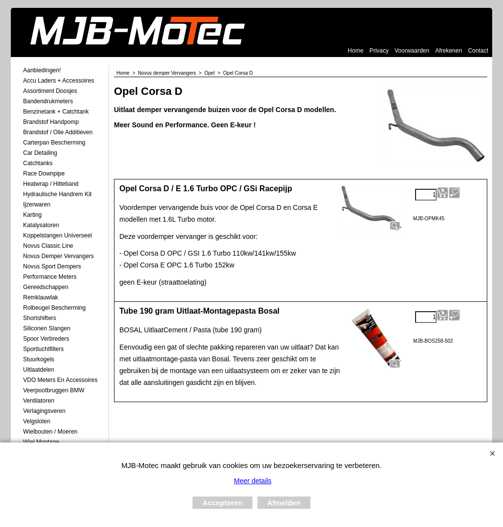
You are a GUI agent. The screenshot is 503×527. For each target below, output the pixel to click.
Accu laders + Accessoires (58, 80)
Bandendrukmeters (48, 101)
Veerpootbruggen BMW (53, 390)
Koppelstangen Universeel (57, 235)
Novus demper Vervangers (58, 256)
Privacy (379, 50)
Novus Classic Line (48, 245)
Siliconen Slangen (46, 328)
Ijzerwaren (36, 204)
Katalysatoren (41, 225)
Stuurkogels (38, 359)
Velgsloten (36, 421)
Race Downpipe (44, 173)
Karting (32, 214)
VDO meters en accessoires (60, 380)
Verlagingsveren (44, 411)
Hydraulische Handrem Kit (57, 194)
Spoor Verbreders (46, 338)
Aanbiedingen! (42, 70)
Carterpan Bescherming (54, 142)
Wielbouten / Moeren (50, 431)
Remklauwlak (40, 297)
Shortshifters (39, 318)
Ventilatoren (38, 400)
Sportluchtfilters (43, 349)
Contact (478, 50)
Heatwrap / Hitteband (51, 183)
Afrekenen (448, 50)
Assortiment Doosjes (50, 91)
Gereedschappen (45, 287)
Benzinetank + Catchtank (56, 111)
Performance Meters (50, 276)
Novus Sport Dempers (52, 266)
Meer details (252, 481)
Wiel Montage (41, 442)
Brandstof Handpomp (51, 121)
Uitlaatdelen (38, 369)
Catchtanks (38, 163)
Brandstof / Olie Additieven (57, 132)
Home (355, 50)
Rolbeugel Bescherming (54, 307)
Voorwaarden (411, 50)
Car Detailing (40, 152)
